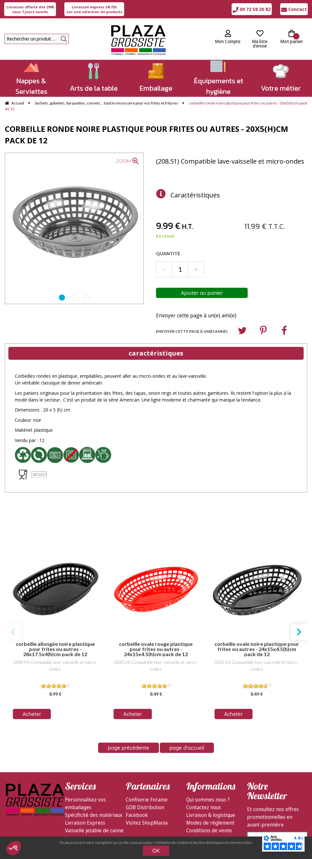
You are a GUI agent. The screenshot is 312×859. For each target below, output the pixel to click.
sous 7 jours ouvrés (30, 9)
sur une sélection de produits (94, 9)
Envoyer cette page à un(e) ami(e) (196, 315)
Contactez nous (203, 754)
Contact (294, 9)
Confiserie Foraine (147, 746)
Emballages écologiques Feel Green (92, 796)
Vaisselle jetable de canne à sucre (94, 781)
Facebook (137, 761)
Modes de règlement (210, 769)
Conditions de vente (209, 777)
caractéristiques (156, 353)
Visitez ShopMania (147, 769)
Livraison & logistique (210, 761)
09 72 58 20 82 (252, 9)
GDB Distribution (145, 754)
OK (156, 850)
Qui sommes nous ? (208, 746)
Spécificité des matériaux (93, 761)
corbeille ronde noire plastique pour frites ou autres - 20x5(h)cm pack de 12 (146, 134)
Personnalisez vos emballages (85, 750)
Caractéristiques (195, 195)
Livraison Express (85, 769)
